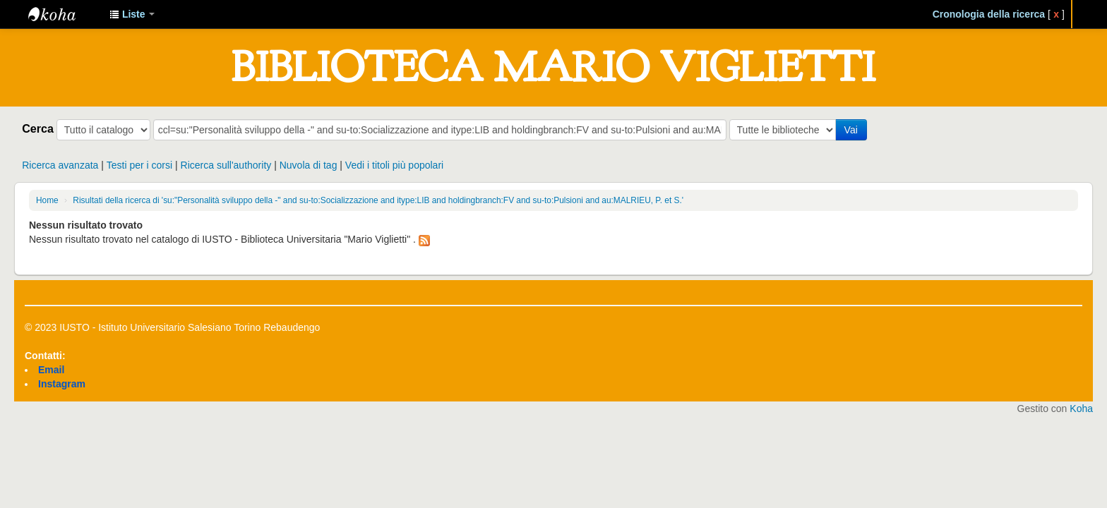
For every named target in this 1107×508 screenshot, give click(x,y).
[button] (132, 14)
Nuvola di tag (308, 165)
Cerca (38, 128)
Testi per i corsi (139, 165)
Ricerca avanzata (60, 165)
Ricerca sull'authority (226, 165)
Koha (1081, 408)
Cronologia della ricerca (989, 14)
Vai (851, 129)
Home (47, 200)
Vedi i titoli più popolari (394, 165)
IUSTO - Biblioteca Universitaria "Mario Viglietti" (63, 14)
